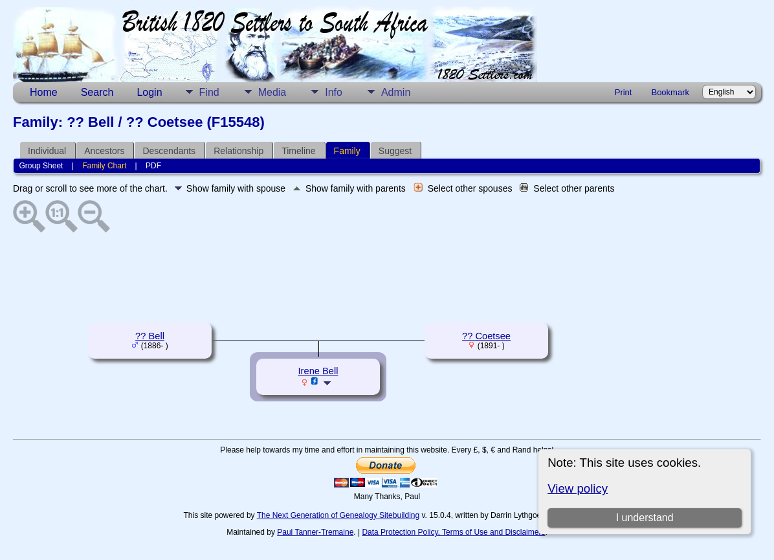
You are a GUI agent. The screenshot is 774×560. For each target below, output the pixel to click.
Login (149, 92)
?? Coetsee (486, 336)
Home (44, 92)
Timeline (298, 151)
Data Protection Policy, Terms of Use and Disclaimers (453, 532)
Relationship (238, 151)
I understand (645, 517)
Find (209, 92)
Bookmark (670, 92)
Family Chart (104, 165)
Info (333, 92)
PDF (153, 165)
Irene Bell (318, 371)
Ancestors (104, 151)
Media (272, 92)
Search (97, 92)
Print (623, 92)
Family (347, 151)
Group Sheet (41, 165)
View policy (577, 488)
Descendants (168, 151)
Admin (395, 92)
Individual (47, 151)
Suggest (395, 151)
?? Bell (149, 336)
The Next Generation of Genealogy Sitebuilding (338, 515)
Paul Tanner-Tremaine (315, 532)
